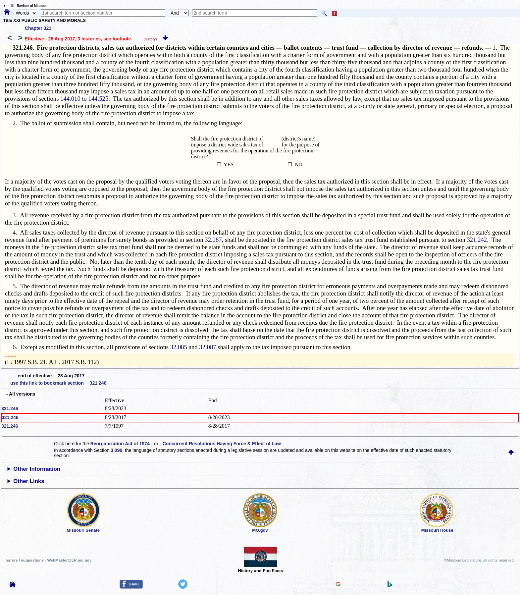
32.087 (213, 239)
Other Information (36, 469)
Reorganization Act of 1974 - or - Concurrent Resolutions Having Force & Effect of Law (185, 443)
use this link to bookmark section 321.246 (58, 383)
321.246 (9, 408)
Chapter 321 (38, 28)
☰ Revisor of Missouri (27, 6)
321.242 (477, 239)
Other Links (28, 481)
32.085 (178, 347)
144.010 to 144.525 (84, 98)
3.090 (116, 450)
